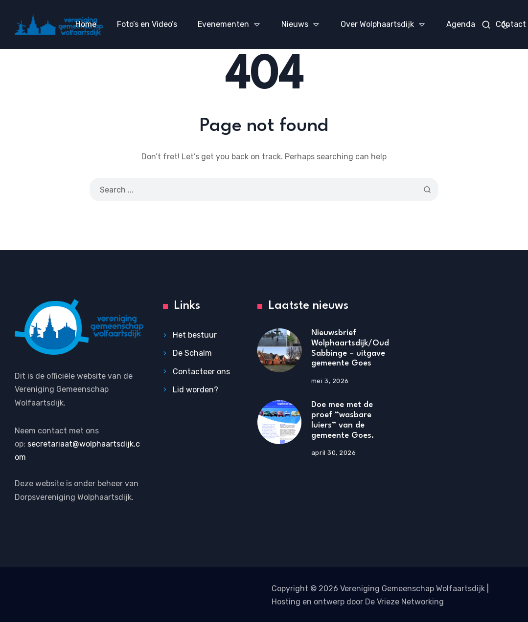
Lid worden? (195, 389)
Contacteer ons (201, 371)
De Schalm (192, 353)
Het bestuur (195, 335)
